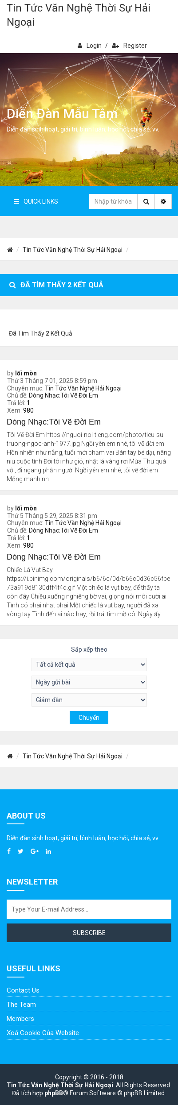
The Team (21, 1004)
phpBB (53, 1093)
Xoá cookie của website (43, 1033)
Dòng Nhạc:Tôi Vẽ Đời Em (63, 395)
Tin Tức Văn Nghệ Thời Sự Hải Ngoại (78, 15)
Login (90, 45)
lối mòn (26, 373)
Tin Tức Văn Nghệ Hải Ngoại (83, 388)
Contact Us (23, 990)
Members (20, 1019)
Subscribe (89, 932)
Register (129, 45)
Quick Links (36, 201)
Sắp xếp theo (89, 649)
